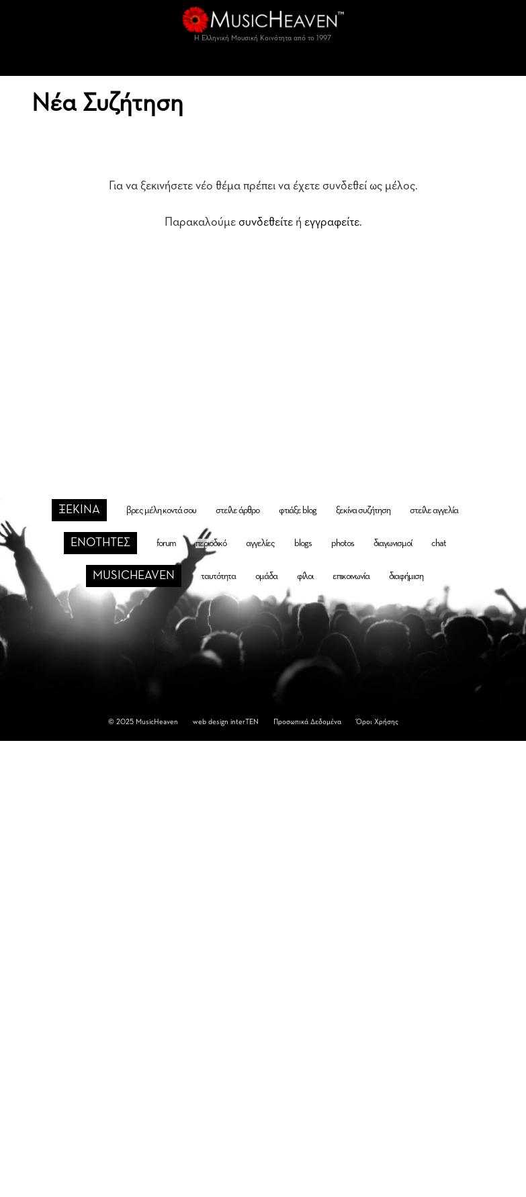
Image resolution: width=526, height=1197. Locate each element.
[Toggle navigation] (263, 62)
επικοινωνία (351, 576)
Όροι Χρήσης (377, 721)
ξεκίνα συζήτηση (363, 510)
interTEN (244, 721)
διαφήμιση (406, 576)
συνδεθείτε (265, 222)
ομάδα (266, 576)
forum (166, 543)
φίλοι (305, 576)
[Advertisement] (263, 342)
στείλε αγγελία (434, 510)
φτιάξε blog (297, 510)
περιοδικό (210, 543)
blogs (303, 543)
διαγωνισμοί (393, 543)
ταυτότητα (218, 576)
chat (438, 543)
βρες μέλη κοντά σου (161, 510)
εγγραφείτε (331, 222)
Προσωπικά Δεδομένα (307, 721)
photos (342, 543)
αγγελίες (260, 543)
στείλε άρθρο (237, 510)
